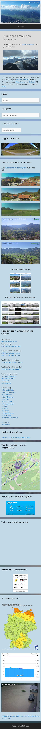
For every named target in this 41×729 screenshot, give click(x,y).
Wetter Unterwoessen (20, 575)
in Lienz (4, 406)
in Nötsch (4, 408)
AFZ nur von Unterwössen (10, 355)
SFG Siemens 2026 (7, 378)
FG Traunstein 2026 (8, 376)
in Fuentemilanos (7, 404)
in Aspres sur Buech (8, 392)
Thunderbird (20, 82)
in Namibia (5, 422)
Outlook (32, 82)
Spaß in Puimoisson (28, 44)
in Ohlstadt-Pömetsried (9, 418)
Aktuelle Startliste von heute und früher (15, 437)
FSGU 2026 (5, 381)
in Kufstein (5, 411)
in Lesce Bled (6, 415)
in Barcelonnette (7, 397)
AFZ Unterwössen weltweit (10, 346)
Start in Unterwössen (9, 342)
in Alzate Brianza (7, 413)
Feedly (3, 86)
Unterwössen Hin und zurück (11, 362)
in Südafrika (5, 425)
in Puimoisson (6, 395)
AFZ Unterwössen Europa (10, 353)
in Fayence (5, 399)
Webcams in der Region (16, 167)
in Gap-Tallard (6, 402)
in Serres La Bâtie (7, 390)
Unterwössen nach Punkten (11, 369)
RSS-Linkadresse (22, 80)
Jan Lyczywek (6, 383)
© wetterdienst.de (20, 591)
